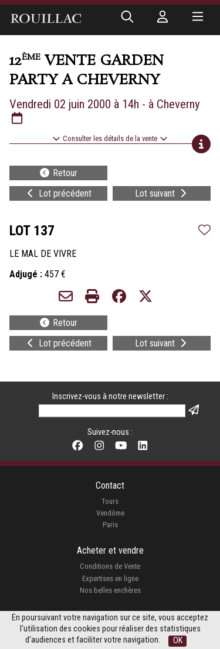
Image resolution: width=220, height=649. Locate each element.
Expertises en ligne (110, 578)
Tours (110, 501)
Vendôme (110, 513)
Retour (58, 172)
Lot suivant (162, 193)
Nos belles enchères (110, 590)
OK (177, 640)
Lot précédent (58, 193)
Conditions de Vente (110, 566)
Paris (110, 524)
